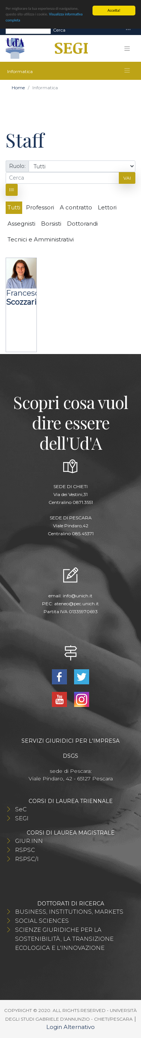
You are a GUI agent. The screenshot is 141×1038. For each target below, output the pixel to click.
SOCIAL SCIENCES (42, 920)
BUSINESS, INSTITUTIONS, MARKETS (69, 911)
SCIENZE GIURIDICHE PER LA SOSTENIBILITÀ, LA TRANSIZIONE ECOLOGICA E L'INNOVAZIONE (64, 938)
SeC (21, 809)
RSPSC (25, 849)
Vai (127, 178)
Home (18, 87)
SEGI (22, 818)
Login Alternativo (70, 1026)
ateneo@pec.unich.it (76, 603)
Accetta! (114, 10)
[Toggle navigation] (128, 30)
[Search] (28, 30)
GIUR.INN (29, 840)
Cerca (59, 29)
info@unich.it (77, 595)
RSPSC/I (27, 858)
